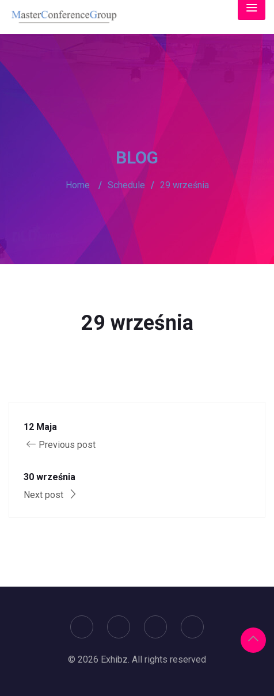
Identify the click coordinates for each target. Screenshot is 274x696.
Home (78, 185)
